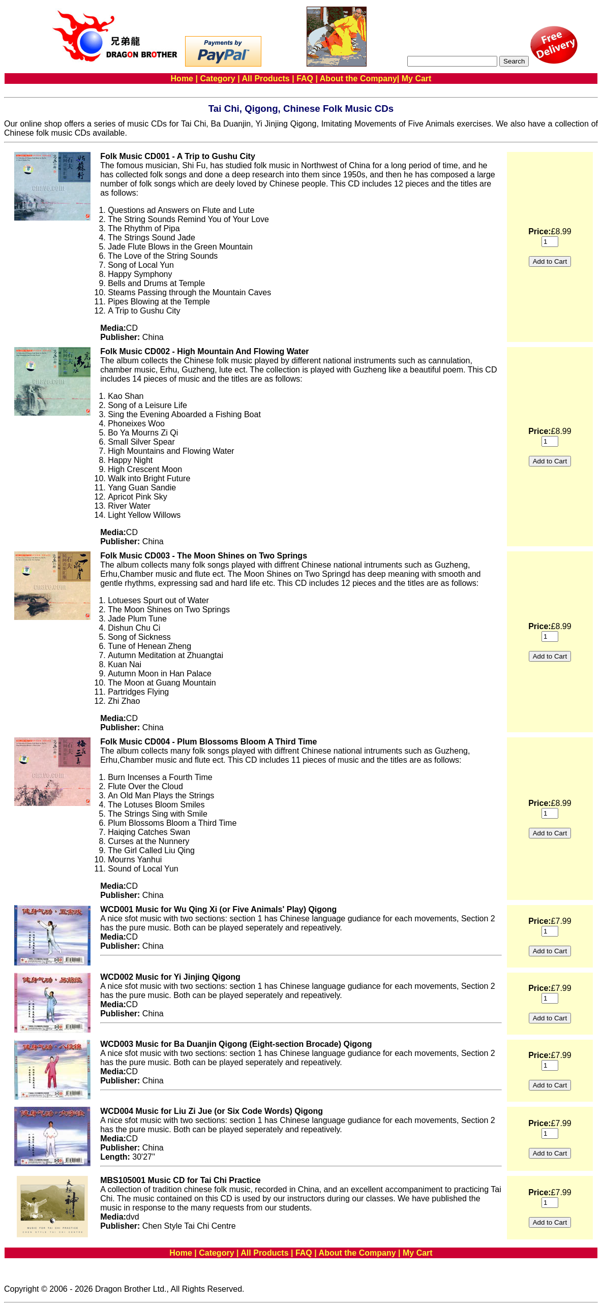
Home (182, 78)
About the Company (358, 78)
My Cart (417, 78)
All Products (266, 78)
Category (217, 78)
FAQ (304, 78)
